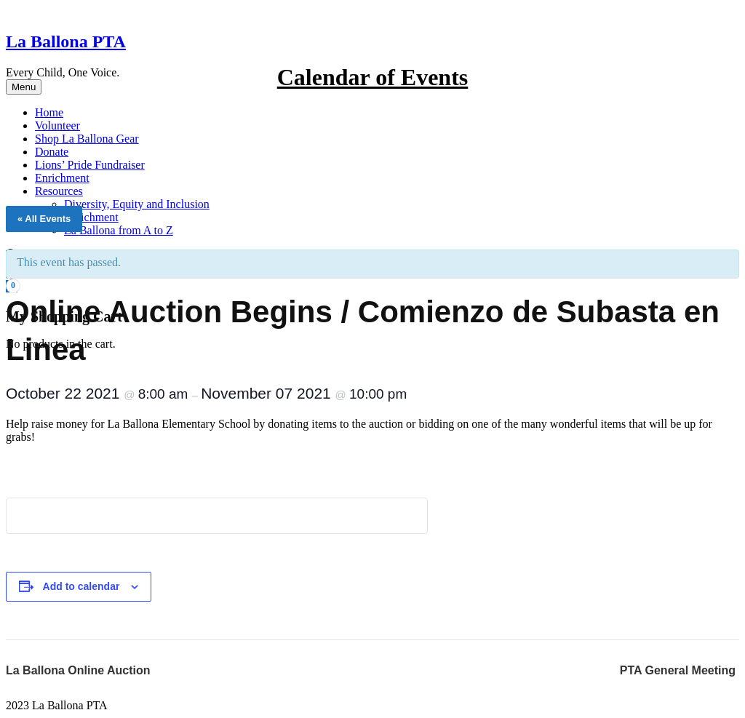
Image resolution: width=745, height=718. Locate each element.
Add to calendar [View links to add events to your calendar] (81, 586)
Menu (24, 86)
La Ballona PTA (66, 41)
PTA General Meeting (678, 670)
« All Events (44, 218)
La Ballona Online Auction (78, 670)
